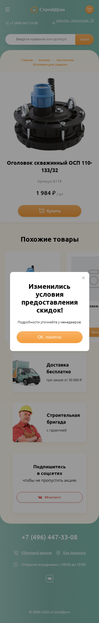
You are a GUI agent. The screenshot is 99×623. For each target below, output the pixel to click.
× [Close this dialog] (83, 278)
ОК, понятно (49, 337)
